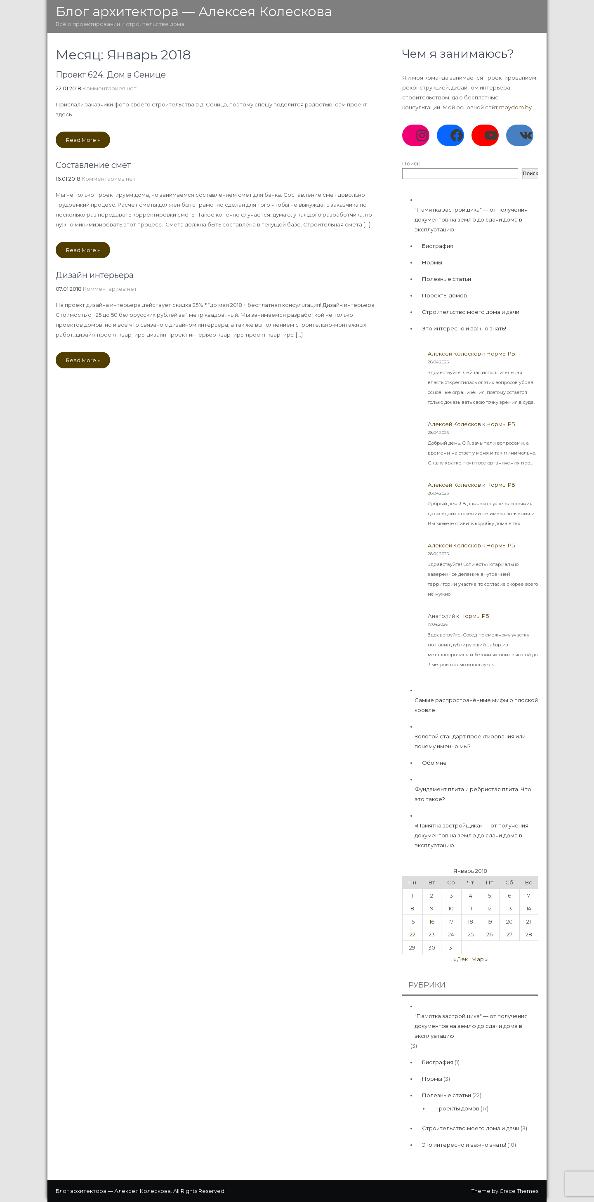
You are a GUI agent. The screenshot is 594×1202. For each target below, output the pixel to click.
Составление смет (93, 165)
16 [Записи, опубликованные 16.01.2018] (431, 921)
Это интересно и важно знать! (464, 328)
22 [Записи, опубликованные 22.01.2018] (412, 934)
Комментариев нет (109, 88)
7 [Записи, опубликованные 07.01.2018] (528, 895)
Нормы (432, 262)
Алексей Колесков (454, 353)
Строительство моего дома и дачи (470, 312)
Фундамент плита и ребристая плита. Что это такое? (473, 794)
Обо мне (434, 762)
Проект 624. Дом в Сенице (111, 75)
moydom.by (515, 107)
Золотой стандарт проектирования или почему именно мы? (470, 741)
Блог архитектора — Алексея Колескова (194, 11)
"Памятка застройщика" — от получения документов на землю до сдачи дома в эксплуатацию (471, 219)
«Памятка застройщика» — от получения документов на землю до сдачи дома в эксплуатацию (471, 835)
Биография (437, 246)
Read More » (83, 140)
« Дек (460, 959)
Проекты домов (444, 295)
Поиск (411, 163)
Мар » (479, 959)
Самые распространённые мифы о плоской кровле (476, 705)
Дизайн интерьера (95, 275)
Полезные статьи (446, 279)
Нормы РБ (500, 353)
